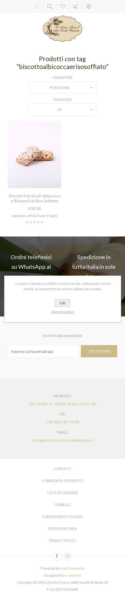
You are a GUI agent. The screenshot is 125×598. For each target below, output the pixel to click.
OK (62, 303)
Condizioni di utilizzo (62, 517)
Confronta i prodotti (62, 481)
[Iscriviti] (43, 351)
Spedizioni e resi (62, 529)
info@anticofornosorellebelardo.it (63, 440)
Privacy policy (62, 541)
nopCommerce (73, 568)
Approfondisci (62, 311)
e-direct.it (73, 575)
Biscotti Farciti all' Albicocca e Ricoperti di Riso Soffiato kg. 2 (35, 200)
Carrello (75, 6)
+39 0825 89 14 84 (62, 422)
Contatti (62, 469)
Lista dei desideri (62, 493)
